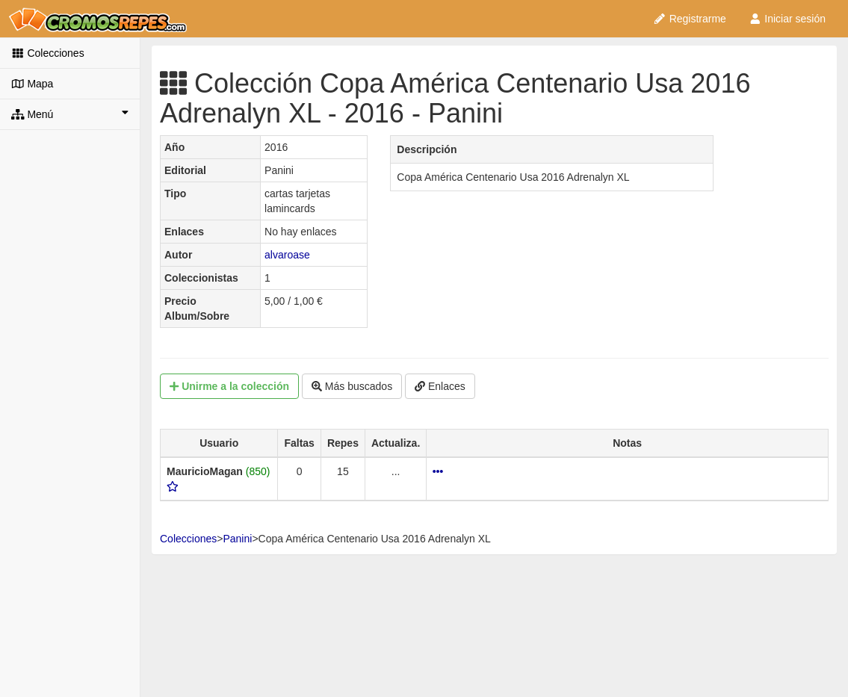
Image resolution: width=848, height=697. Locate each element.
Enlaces (440, 386)
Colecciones (47, 53)
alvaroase (287, 255)
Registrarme (689, 19)
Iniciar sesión (787, 19)
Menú (70, 113)
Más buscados (352, 386)
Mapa (32, 84)
